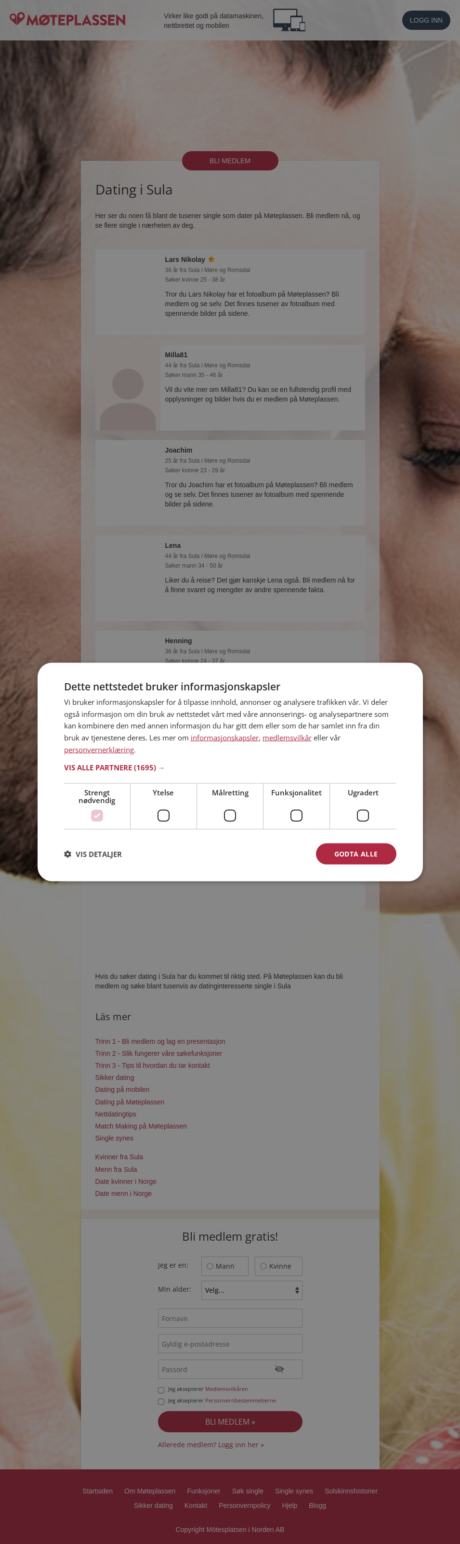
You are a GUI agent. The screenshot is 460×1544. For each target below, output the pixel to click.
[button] (230, 767)
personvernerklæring (99, 749)
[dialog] (230, 772)
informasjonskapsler (225, 737)
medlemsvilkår (287, 737)
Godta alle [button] (356, 853)
